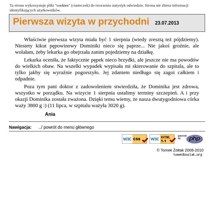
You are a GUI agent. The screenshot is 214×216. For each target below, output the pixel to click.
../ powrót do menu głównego (66, 127)
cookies (63, 5)
